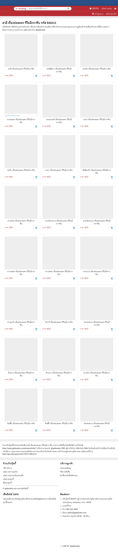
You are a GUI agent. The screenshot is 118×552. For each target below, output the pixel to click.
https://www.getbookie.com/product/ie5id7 (19, 448)
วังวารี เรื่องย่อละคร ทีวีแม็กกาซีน (59, 322)
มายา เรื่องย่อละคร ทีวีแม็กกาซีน (59, 170)
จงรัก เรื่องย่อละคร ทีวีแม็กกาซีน (21, 170)
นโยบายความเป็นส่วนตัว (13, 475)
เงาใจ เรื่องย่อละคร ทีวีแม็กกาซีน (97, 119)
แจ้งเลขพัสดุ (65, 468)
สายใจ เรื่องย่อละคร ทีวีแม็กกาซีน (97, 69)
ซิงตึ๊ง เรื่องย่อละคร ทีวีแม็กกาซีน (21, 423)
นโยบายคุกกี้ (8, 479)
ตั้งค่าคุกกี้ (7, 483)
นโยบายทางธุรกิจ (10, 472)
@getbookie (75, 546)
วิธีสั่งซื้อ (94, 8)
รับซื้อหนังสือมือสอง (69, 475)
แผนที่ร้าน (66, 506)
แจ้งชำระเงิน (106, 9)
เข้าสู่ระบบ (98, 13)
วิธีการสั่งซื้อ (65, 472)
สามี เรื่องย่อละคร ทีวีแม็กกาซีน (21, 69)
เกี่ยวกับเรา (7, 468)
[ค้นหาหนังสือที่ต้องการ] (68, 8)
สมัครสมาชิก (111, 14)
